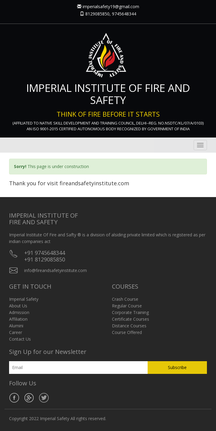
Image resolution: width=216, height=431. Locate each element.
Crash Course (125, 299)
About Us (18, 306)
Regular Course (127, 306)
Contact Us (20, 339)
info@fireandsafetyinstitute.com (55, 270)
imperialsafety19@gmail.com (111, 6)
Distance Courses (129, 326)
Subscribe (177, 367)
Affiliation (18, 319)
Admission (19, 312)
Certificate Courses (130, 319)
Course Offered (127, 332)
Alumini (16, 326)
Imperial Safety (23, 299)
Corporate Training (130, 312)
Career (15, 332)
